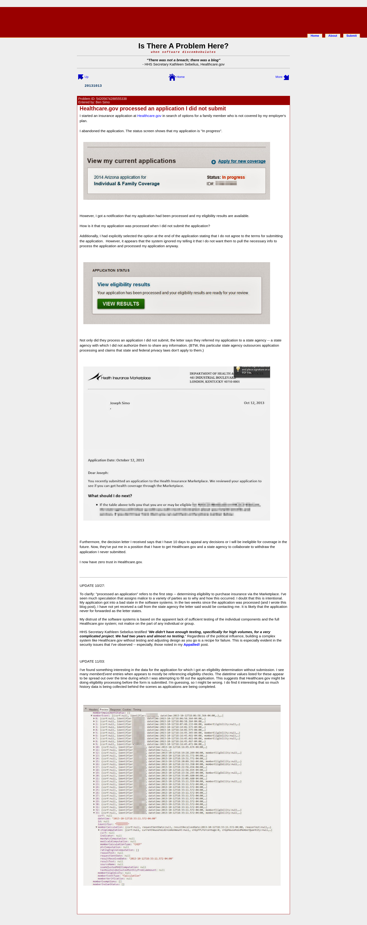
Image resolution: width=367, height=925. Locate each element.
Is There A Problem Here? (183, 46)
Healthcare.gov (212, 64)
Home (315, 35)
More (279, 77)
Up (86, 77)
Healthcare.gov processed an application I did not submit (153, 108)
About (332, 35)
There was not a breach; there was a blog (183, 60)
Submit (351, 35)
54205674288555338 (111, 99)
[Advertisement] (183, 19)
